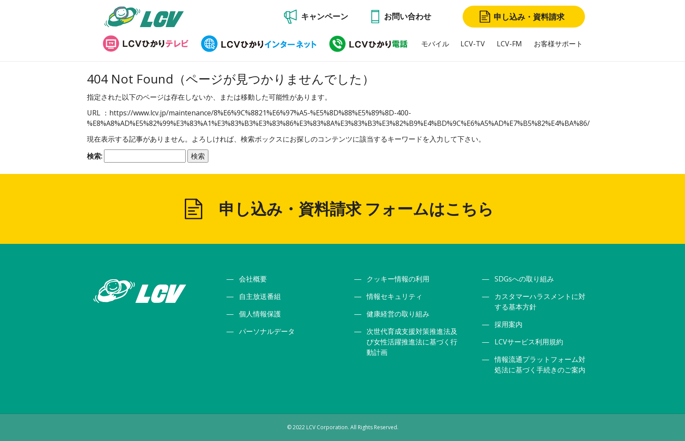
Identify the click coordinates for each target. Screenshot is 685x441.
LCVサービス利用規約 (529, 342)
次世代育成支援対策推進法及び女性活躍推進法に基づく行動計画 (412, 341)
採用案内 (508, 324)
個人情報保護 (260, 314)
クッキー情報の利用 (398, 279)
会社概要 (253, 279)
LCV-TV (472, 44)
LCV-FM (509, 44)
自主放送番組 (260, 296)
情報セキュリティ (394, 296)
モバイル (435, 44)
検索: (94, 156)
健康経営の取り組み (398, 314)
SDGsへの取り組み (524, 279)
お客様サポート (558, 44)
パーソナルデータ (267, 331)
